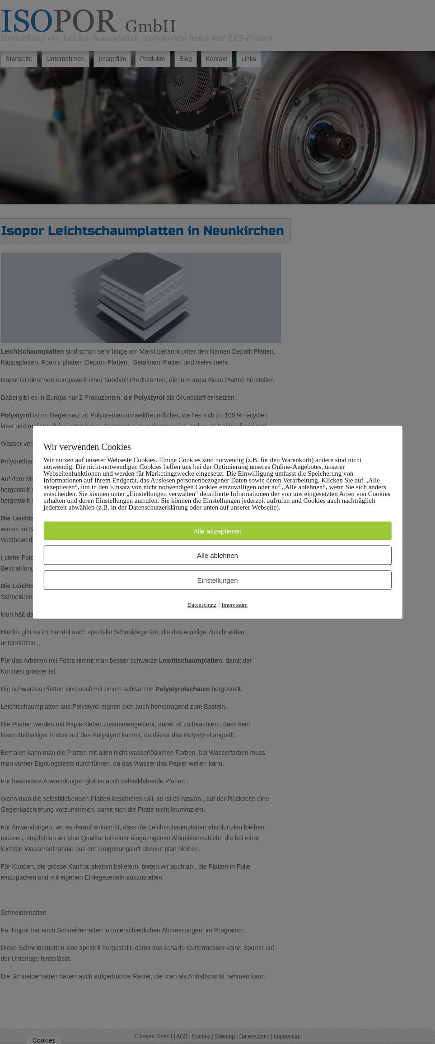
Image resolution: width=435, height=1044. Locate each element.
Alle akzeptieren (217, 530)
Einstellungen (217, 580)
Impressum (234, 604)
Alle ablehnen (217, 555)
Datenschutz (201, 604)
